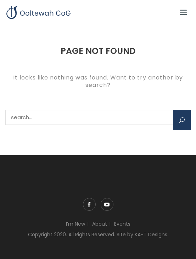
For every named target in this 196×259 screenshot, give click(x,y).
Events (122, 223)
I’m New (75, 223)
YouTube (107, 204)
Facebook (89, 204)
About (99, 223)
